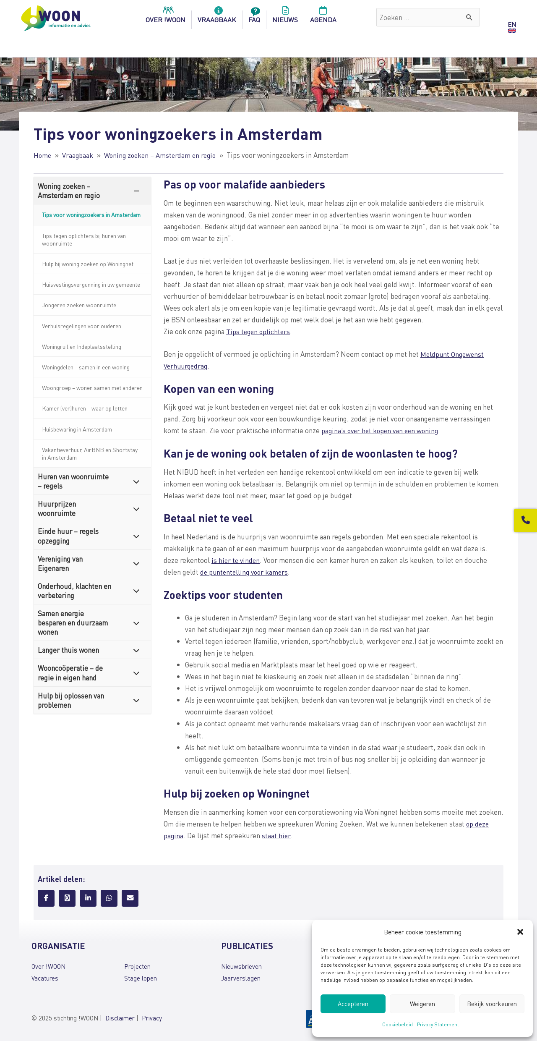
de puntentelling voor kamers (246, 571)
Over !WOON (48, 965)
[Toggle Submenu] (136, 190)
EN (512, 24)
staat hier (276, 835)
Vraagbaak (217, 17)
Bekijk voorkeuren (492, 1003)
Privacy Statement (438, 1024)
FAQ (254, 17)
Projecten (137, 965)
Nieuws (285, 17)
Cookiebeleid (397, 1024)
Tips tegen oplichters (259, 331)
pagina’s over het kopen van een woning (382, 430)
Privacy (152, 1017)
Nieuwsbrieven (241, 965)
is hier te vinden (236, 559)
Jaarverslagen (241, 977)
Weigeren (422, 1003)
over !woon (165, 17)
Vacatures (44, 977)
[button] (520, 932)
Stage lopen (140, 977)
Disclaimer (120, 1017)
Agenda (323, 17)
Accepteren (353, 1003)
